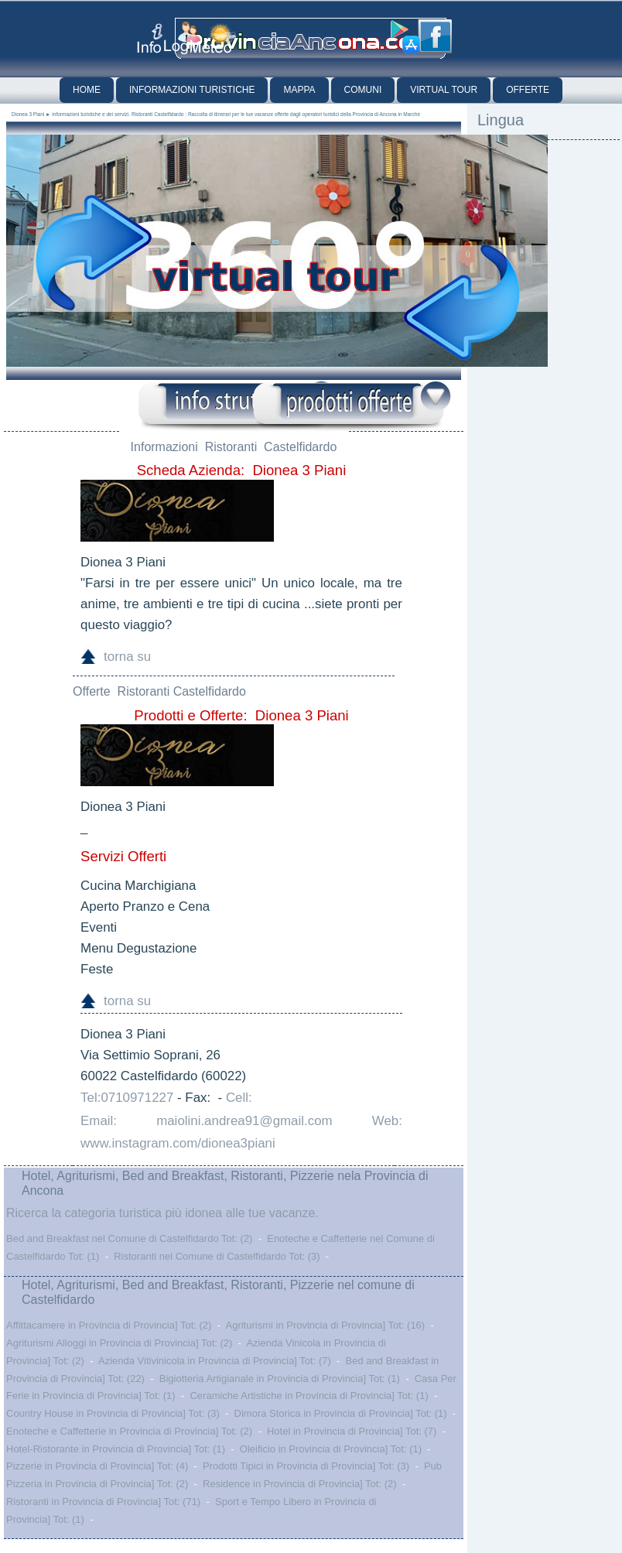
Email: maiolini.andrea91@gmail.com (206, 1120)
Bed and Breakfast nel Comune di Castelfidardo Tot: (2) (129, 1238)
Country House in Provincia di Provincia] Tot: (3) (113, 1413)
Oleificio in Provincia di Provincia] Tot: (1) (331, 1449)
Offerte (527, 89)
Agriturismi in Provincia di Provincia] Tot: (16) (325, 1325)
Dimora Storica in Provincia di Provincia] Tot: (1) (340, 1413)
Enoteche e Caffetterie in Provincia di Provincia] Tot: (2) (129, 1431)
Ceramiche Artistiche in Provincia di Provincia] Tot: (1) (309, 1395)
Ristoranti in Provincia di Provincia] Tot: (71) (103, 1501)
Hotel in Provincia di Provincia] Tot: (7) (351, 1431)
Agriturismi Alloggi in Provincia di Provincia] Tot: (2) (119, 1343)
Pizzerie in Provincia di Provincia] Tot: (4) (97, 1466)
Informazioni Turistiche (192, 89)
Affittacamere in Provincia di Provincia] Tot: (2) (108, 1325)
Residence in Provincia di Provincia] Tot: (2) (300, 1484)
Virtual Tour (443, 89)
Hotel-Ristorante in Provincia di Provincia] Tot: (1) (115, 1449)
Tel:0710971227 (126, 1097)
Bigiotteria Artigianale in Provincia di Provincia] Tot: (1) (279, 1378)
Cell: (239, 1097)
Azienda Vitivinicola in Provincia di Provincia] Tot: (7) (214, 1361)
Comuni (363, 89)
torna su (127, 656)
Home (87, 89)
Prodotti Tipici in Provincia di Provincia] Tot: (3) (306, 1466)
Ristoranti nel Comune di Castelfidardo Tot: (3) (217, 1256)
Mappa (299, 89)
